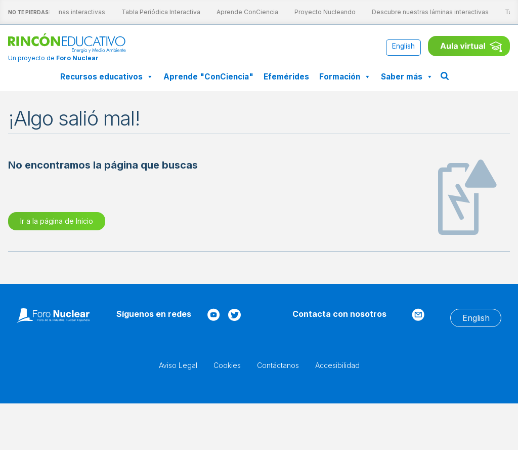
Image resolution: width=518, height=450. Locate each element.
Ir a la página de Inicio (56, 221)
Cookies (227, 365)
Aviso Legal (178, 365)
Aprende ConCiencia (240, 12)
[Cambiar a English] (403, 46)
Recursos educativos (106, 76)
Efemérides (286, 76)
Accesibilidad (337, 365)
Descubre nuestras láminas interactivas (422, 12)
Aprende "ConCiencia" (208, 76)
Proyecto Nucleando (317, 12)
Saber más (407, 76)
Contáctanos (278, 365)
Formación (345, 76)
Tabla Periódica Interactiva (153, 12)
